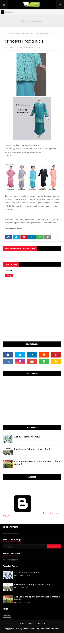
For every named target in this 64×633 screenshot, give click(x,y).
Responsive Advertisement (32, 21)
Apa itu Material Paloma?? (27, 436)
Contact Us (41, 624)
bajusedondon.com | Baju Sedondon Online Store (39, 628)
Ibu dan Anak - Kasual (24, 33)
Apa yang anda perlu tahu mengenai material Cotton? (37, 463)
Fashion (7, 615)
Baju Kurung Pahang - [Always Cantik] (33, 449)
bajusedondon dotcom (16, 47)
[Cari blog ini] (25, 546)
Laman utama (10, 33)
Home (22, 624)
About (30, 624)
